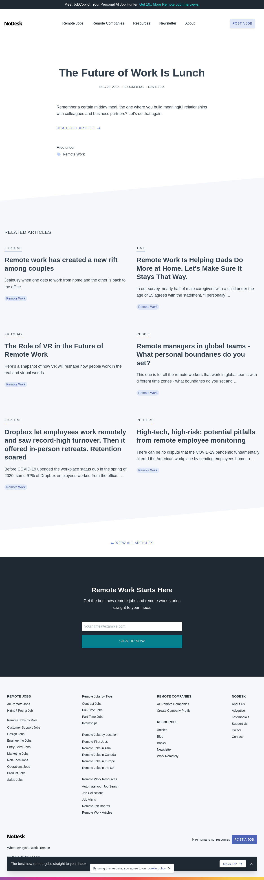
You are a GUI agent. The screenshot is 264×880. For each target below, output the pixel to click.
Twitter (236, 730)
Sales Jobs (14, 779)
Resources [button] (141, 23)
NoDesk (239, 696)
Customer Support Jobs (23, 727)
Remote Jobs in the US (98, 768)
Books (161, 743)
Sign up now (132, 641)
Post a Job (244, 839)
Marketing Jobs (18, 753)
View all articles (131, 543)
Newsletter (167, 23)
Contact (237, 736)
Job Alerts (89, 799)
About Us (238, 704)
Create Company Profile (173, 710)
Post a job (242, 23)
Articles (162, 730)
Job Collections (92, 793)
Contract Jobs (91, 703)
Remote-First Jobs (95, 741)
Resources (167, 722)
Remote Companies (108, 23)
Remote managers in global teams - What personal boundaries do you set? (193, 354)
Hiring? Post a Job (20, 710)
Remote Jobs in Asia (96, 748)
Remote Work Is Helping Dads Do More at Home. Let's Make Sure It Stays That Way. (189, 268)
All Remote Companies (173, 704)
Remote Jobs (72, 23)
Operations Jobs (18, 766)
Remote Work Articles (97, 812)
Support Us (240, 723)
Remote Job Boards (96, 806)
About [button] (190, 23)
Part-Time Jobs (92, 716)
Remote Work (71, 154)
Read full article (79, 128)
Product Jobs (16, 773)
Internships (89, 723)
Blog (160, 736)
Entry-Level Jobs (19, 747)
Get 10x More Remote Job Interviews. (169, 4)
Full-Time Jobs (92, 710)
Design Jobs (15, 734)
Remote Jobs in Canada (99, 754)
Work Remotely (167, 756)
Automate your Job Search (100, 786)
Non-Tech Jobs (17, 760)
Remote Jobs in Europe (98, 761)
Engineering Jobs (19, 740)
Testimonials (240, 717)
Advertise (238, 710)
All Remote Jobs (18, 704)
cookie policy (157, 868)
